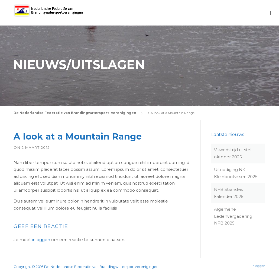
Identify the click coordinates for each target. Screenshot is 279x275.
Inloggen (258, 265)
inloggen (41, 239)
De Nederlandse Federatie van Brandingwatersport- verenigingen (75, 113)
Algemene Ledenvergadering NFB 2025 (233, 216)
